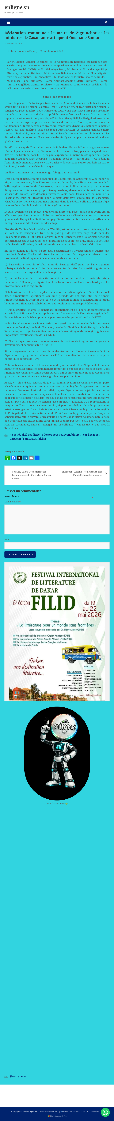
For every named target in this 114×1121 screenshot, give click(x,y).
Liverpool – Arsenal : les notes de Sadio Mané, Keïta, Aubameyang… (82, 473)
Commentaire (12, 501)
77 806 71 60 (98, 1111)
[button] (105, 1112)
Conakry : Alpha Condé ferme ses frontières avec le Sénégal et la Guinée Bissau (31, 475)
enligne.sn (16, 7)
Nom (7, 539)
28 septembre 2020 (13, 43)
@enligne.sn (18, 1076)
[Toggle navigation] (8, 22)
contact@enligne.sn (71, 1111)
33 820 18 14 (88, 1111)
